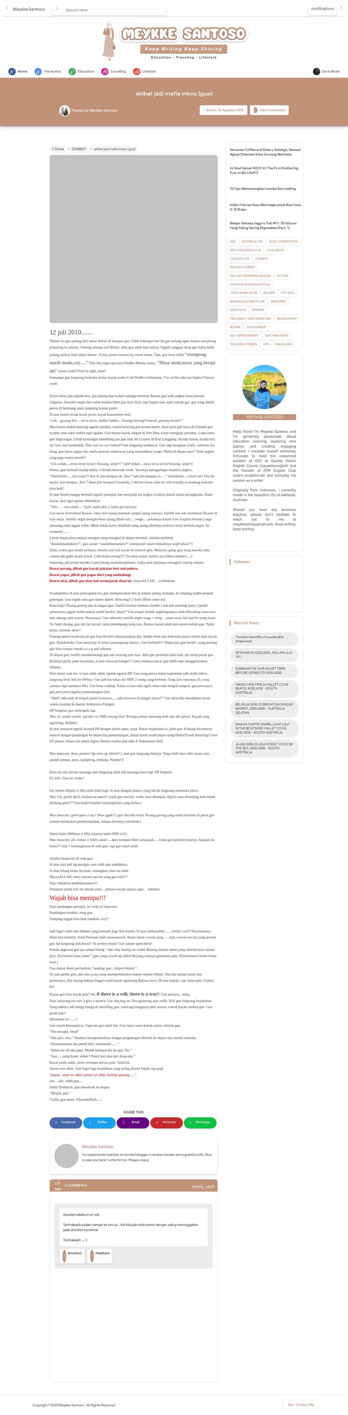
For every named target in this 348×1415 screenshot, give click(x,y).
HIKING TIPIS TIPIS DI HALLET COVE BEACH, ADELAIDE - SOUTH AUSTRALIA (262, 689)
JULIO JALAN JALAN (243, 293)
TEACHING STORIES (243, 344)
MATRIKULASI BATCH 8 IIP (247, 302)
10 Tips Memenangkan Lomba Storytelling (263, 189)
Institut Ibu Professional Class (250, 285)
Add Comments (269, 111)
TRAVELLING (283, 344)
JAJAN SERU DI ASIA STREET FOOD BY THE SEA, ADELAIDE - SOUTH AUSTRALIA (264, 749)
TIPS (266, 344)
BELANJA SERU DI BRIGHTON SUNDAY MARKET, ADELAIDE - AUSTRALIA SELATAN (264, 709)
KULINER (269, 293)
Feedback (99, 1256)
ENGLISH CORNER (242, 267)
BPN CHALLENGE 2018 (245, 250)
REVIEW (235, 327)
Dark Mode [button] (326, 71)
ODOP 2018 (238, 310)
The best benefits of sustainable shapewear (259, 639)
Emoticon (72, 1256)
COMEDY (261, 259)
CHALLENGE (275, 250)
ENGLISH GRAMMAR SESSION (250, 276)
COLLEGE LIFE (239, 259)
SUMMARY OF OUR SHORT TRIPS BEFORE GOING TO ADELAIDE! (260, 671)
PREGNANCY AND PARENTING (250, 319)
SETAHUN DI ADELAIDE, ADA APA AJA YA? (263, 655)
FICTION (282, 276)
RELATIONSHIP (287, 319)
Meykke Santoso (97, 1147)
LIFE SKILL (288, 293)
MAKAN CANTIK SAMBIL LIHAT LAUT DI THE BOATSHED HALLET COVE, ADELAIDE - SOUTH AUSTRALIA (262, 729)
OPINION (258, 310)
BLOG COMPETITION (283, 242)
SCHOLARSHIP (256, 327)
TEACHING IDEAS (277, 336)
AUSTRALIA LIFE (252, 242)
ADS (233, 242)
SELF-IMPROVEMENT (244, 336)
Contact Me (300, 1406)
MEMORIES (278, 302)
